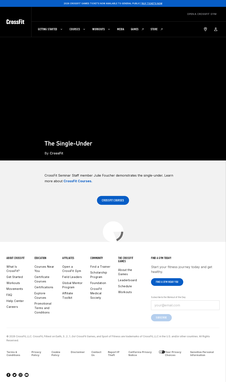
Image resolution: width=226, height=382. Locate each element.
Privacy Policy (36, 354)
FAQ (9, 295)
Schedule (125, 286)
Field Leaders (72, 277)
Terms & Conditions (13, 354)
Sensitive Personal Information (202, 354)
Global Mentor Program (72, 285)
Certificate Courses (42, 279)
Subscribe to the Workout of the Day (168, 297)
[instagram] (21, 375)
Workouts (13, 283)
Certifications (43, 287)
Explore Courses (40, 295)
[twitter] (14, 375)
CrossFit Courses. (78, 181)
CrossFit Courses (113, 200)
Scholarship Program (98, 275)
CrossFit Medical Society (96, 293)
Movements (14, 288)
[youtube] (27, 375)
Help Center (15, 301)
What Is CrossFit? (13, 269)
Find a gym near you (167, 282)
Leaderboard (127, 280)
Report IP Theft (113, 354)
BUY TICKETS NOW (152, 3)
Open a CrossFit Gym (71, 269)
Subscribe (161, 317)
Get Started (14, 277)
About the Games (125, 272)
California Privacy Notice (140, 354)
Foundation (98, 283)
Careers (12, 306)
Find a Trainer (100, 266)
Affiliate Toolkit (67, 295)
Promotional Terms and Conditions (43, 308)
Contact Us (96, 354)
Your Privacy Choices (170, 354)
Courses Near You (44, 269)
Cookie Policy (55, 354)
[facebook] (8, 375)
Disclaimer (78, 352)
